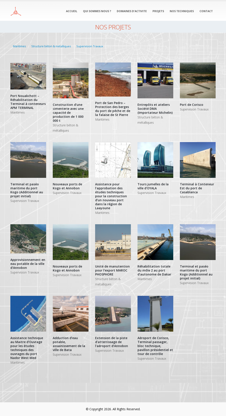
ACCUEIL (71, 11)
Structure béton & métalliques (51, 46)
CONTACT (206, 11)
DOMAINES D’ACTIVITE (132, 11)
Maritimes (19, 46)
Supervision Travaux (89, 46)
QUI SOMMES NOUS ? (97, 11)
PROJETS (158, 11)
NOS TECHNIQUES (182, 11)
